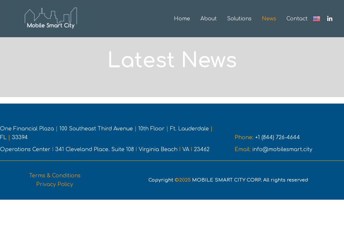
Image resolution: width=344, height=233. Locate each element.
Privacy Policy (54, 184)
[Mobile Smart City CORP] (51, 18)
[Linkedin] (330, 19)
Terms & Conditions (55, 176)
